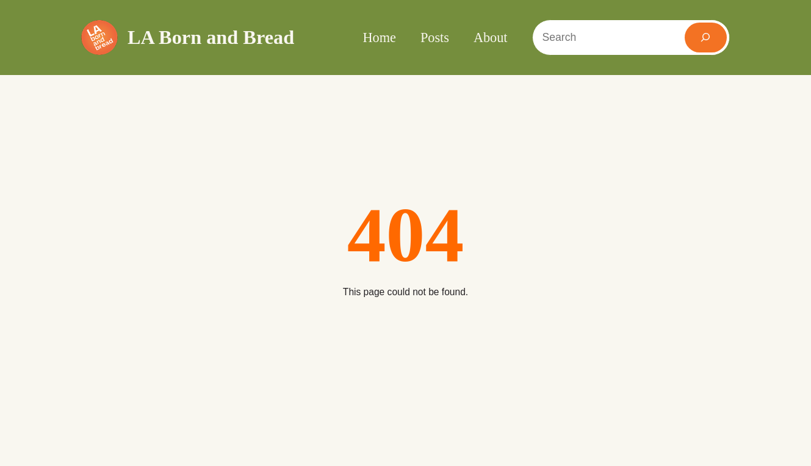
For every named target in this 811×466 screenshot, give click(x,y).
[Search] (706, 37)
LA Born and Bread (211, 37)
